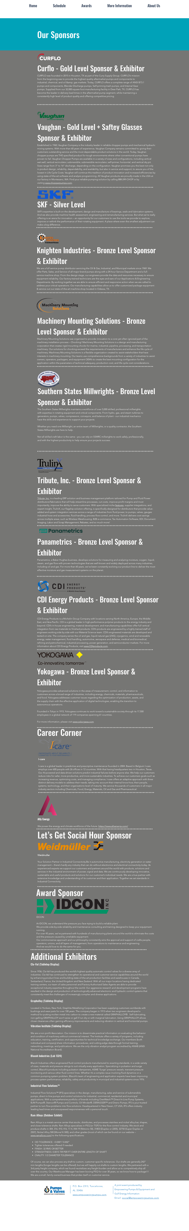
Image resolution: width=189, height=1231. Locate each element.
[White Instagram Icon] (98, 1217)
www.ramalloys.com (41, 1135)
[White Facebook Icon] (81, 1217)
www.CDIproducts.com (96, 646)
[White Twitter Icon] (93, 1217)
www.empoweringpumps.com (90, 1194)
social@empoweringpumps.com (140, 1197)
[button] (120, 5)
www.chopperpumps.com (58, 183)
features (119, 505)
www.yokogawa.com (83, 721)
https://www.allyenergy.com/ (113, 826)
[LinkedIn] (87, 1217)
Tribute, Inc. (43, 498)
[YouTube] (104, 1217)
